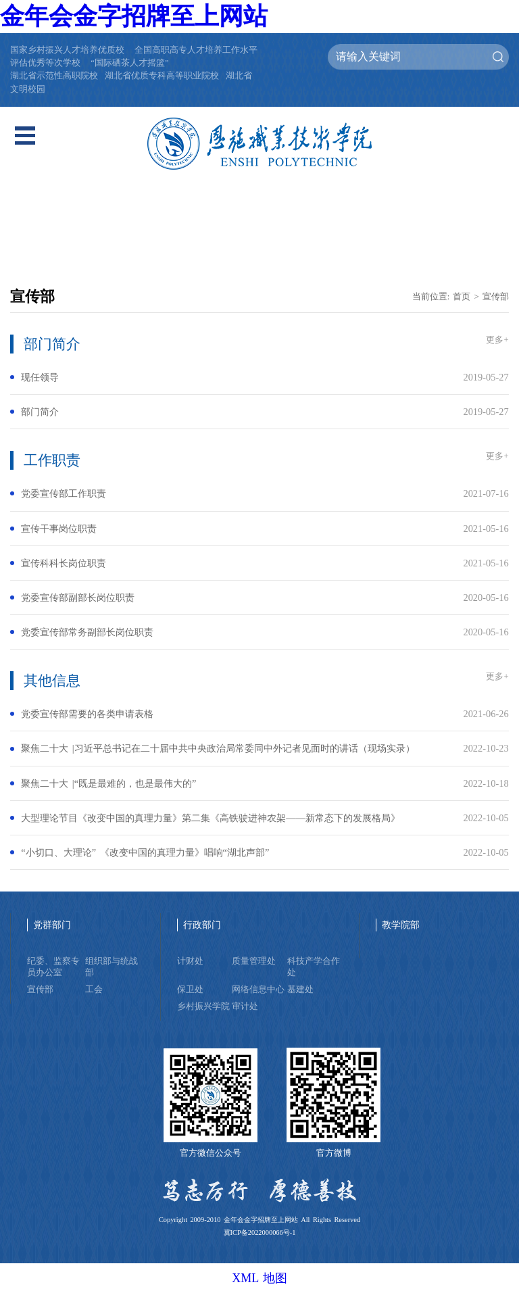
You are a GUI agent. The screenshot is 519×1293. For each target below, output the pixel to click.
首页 (461, 296)
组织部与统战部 (111, 966)
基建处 (300, 989)
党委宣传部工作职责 (63, 493)
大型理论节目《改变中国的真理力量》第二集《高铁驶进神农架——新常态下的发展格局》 (210, 817)
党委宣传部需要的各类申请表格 (87, 713)
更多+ (497, 340)
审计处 (245, 1006)
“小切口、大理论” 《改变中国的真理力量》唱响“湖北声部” (145, 852)
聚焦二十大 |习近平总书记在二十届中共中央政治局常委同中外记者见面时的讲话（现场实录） (217, 748)
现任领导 (40, 377)
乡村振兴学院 (203, 1006)
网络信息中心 (258, 989)
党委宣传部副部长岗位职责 (77, 597)
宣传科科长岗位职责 (63, 563)
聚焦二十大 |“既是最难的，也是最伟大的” (108, 783)
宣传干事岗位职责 (59, 528)
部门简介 (40, 411)
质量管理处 (254, 961)
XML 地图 (259, 1278)
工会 (94, 989)
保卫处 (190, 989)
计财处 (190, 961)
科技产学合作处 (313, 966)
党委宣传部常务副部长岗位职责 (87, 632)
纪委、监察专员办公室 (53, 966)
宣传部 (496, 296)
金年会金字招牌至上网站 (134, 16)
